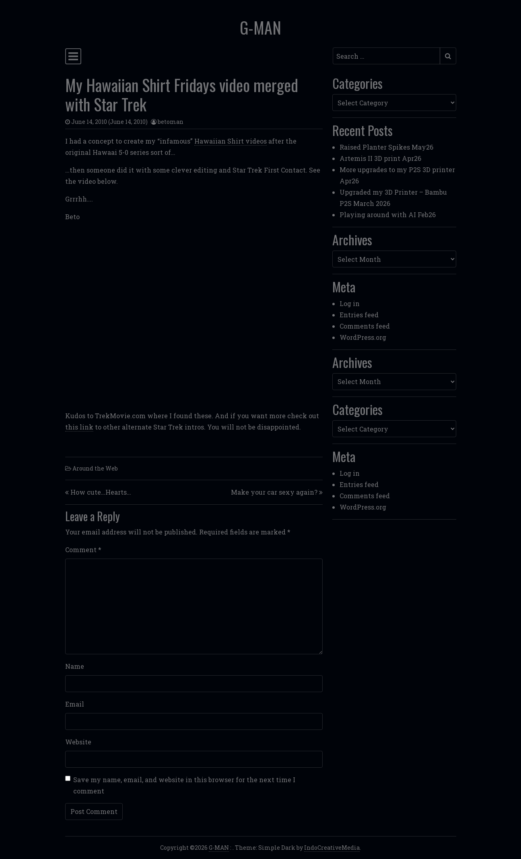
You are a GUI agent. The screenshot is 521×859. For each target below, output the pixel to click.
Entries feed (359, 314)
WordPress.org (363, 337)
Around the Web (95, 468)
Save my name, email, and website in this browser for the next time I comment (184, 785)
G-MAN (260, 27)
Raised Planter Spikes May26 (386, 147)
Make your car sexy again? (274, 492)
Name (74, 666)
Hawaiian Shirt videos (230, 141)
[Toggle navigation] (73, 56)
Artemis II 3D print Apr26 (380, 158)
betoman (170, 121)
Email (74, 704)
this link (79, 427)
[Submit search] (448, 55)
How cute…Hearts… (100, 492)
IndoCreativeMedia (332, 847)
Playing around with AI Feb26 (388, 214)
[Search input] (386, 55)
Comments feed (365, 326)
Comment (83, 549)
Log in (350, 303)
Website (78, 742)
